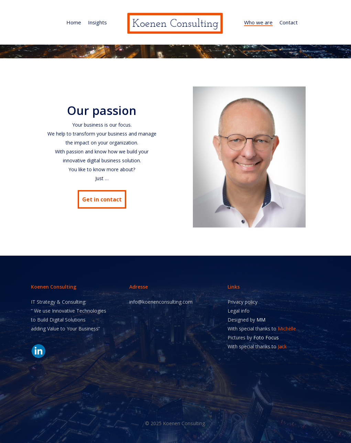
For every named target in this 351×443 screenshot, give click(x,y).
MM (260, 319)
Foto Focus (266, 337)
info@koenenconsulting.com (161, 302)
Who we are (258, 22)
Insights (97, 22)
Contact (288, 22)
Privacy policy (242, 302)
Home (73, 22)
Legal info (239, 310)
